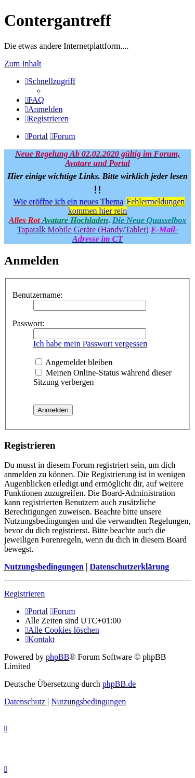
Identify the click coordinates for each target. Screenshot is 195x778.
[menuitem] (34, 99)
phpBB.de (119, 683)
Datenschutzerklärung (129, 566)
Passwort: (28, 323)
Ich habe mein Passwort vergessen (90, 343)
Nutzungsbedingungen (44, 566)
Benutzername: (37, 294)
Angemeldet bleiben (73, 362)
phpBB (57, 656)
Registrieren (24, 593)
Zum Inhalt (23, 63)
